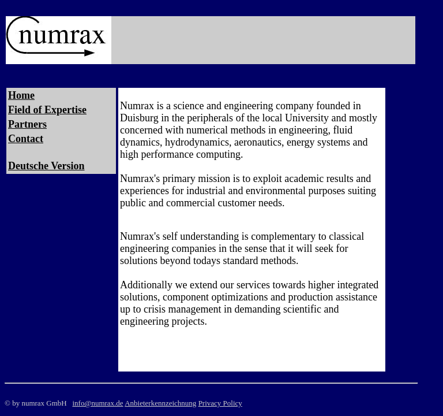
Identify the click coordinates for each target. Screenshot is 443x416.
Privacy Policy (220, 403)
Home (21, 95)
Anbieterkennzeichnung (160, 403)
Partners (27, 124)
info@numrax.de (97, 403)
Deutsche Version (46, 166)
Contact (25, 138)
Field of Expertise (47, 110)
